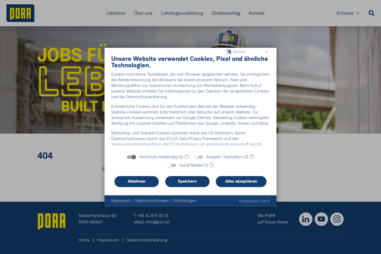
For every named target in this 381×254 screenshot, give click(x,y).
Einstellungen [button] (184, 202)
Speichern (187, 183)
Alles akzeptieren (241, 183)
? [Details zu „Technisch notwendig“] (187, 159)
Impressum (121, 202)
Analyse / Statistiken (224, 159)
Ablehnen (136, 183)
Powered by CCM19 (254, 203)
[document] (190, 103)
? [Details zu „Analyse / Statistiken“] (252, 159)
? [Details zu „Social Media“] (211, 167)
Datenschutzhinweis (152, 202)
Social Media (190, 167)
